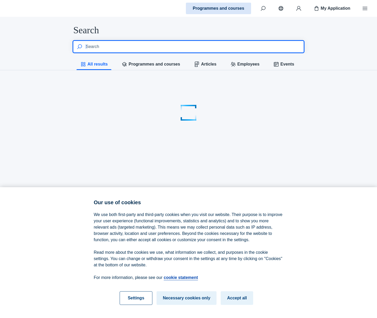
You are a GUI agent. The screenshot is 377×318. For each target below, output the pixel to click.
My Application (331, 8)
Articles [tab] (205, 64)
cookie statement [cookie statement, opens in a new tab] (181, 281)
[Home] (22, 8)
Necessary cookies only (186, 302)
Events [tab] (283, 64)
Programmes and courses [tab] (150, 64)
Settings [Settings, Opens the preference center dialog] (136, 302)
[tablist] (188, 64)
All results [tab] (94, 64)
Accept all (237, 302)
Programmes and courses (218, 8)
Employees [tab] (244, 64)
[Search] (263, 8)
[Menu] (365, 8)
